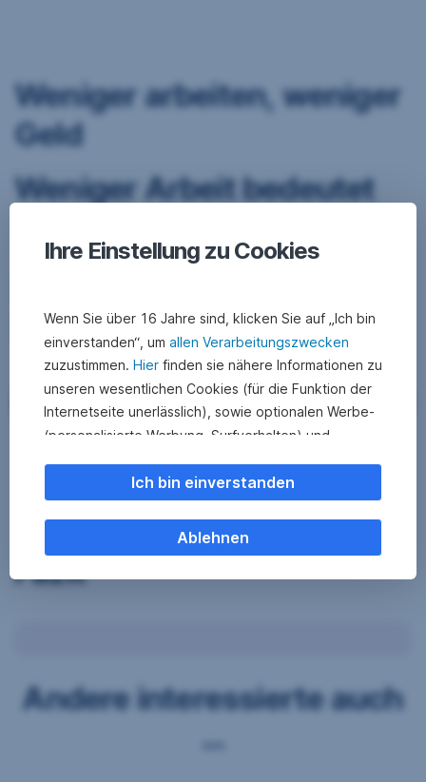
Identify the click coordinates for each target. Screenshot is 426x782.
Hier (146, 365)
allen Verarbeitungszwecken (259, 342)
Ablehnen (213, 537)
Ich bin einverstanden (213, 482)
